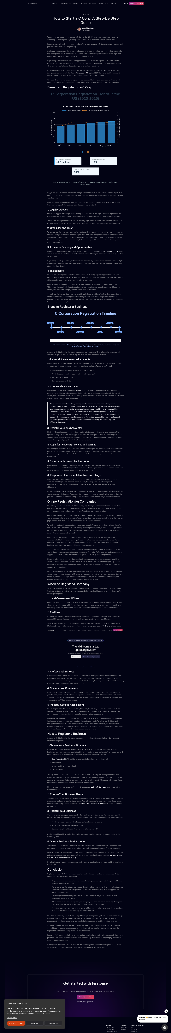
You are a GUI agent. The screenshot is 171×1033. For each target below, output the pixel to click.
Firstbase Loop (109, 1029)
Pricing (75, 3)
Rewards (84, 3)
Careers (123, 1029)
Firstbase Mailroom (111, 1031)
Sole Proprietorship (59, 759)
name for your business (85, 391)
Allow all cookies (16, 1023)
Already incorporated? (85, 1002)
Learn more (12, 1017)
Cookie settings (53, 1023)
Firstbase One (66, 3)
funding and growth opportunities (105, 251)
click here (106, 70)
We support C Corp (83, 73)
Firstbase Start (109, 1027)
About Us (124, 1027)
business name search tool (92, 804)
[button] (55, 3)
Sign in (125, 3)
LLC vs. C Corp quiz (98, 787)
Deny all (34, 1023)
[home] (37, 3)
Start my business (136, 3)
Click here (106, 626)
